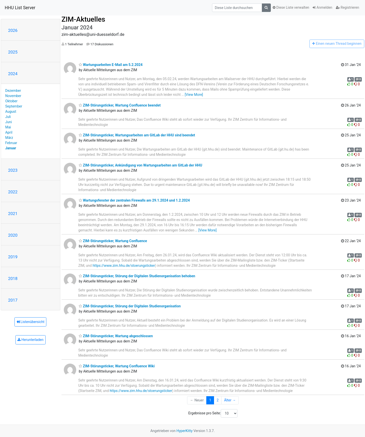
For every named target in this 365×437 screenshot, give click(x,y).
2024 (13, 73)
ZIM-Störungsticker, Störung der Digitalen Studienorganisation (130, 306)
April (8, 132)
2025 (13, 52)
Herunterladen (30, 340)
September (13, 106)
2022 (13, 191)
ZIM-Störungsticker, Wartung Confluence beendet (120, 105)
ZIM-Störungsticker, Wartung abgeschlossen (116, 336)
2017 (13, 300)
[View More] (194, 95)
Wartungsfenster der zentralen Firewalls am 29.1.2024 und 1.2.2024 (134, 200)
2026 (13, 30)
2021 (13, 213)
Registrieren (347, 7)
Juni (8, 122)
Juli (8, 117)
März (9, 138)
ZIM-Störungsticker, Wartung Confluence (113, 241)
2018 (13, 278)
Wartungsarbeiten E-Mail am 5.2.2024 (111, 65)
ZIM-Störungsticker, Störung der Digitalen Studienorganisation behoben (137, 276)
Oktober (11, 101)
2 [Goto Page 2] (218, 400)
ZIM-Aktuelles (83, 19)
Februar (11, 143)
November (13, 96)
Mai (8, 127)
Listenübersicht (30, 322)
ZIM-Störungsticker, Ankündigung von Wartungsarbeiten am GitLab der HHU (140, 165)
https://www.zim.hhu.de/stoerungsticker (124, 266)
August (10, 111)
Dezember (13, 91)
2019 (13, 256)
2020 (13, 235)
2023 (13, 170)
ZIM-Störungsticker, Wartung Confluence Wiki (117, 366)
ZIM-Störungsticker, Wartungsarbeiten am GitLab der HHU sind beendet (137, 135)
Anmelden (322, 7)
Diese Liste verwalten (291, 7)
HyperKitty (184, 431)
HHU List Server (20, 7)
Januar (10, 148)
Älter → (230, 400)
